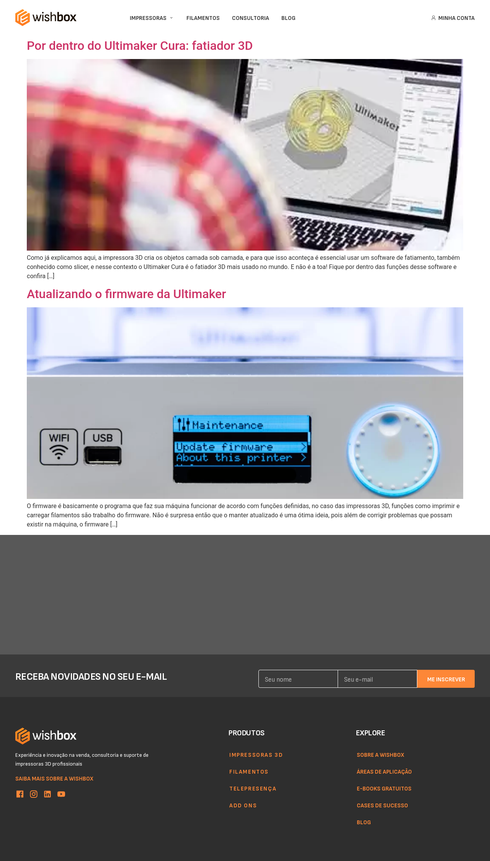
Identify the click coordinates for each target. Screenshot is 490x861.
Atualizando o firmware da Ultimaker (126, 294)
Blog (364, 821)
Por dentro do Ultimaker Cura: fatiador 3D (140, 45)
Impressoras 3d (256, 754)
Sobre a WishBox (380, 754)
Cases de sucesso (382, 805)
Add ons (243, 805)
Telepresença (252, 788)
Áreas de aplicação (384, 771)
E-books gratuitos (384, 788)
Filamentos (249, 771)
